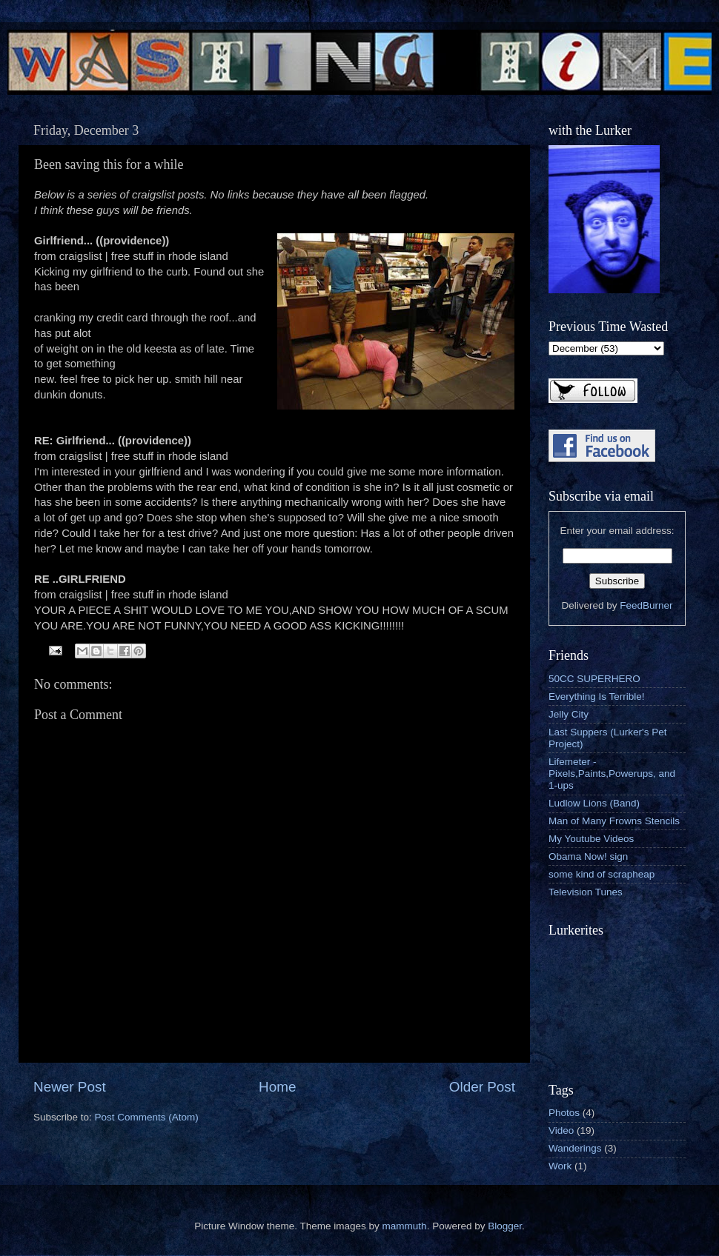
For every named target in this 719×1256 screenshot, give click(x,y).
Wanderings (575, 1148)
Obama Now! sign (588, 856)
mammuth (404, 1226)
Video (561, 1130)
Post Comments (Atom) (147, 1117)
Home (277, 1087)
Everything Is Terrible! (597, 696)
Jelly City (569, 714)
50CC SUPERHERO (594, 678)
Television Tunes (586, 892)
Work (560, 1166)
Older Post (482, 1087)
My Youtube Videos (591, 838)
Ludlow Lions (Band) (594, 803)
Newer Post (69, 1087)
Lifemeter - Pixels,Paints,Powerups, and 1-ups (612, 773)
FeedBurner (646, 605)
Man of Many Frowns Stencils (614, 820)
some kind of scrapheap (602, 874)
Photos (564, 1112)
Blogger (505, 1226)
